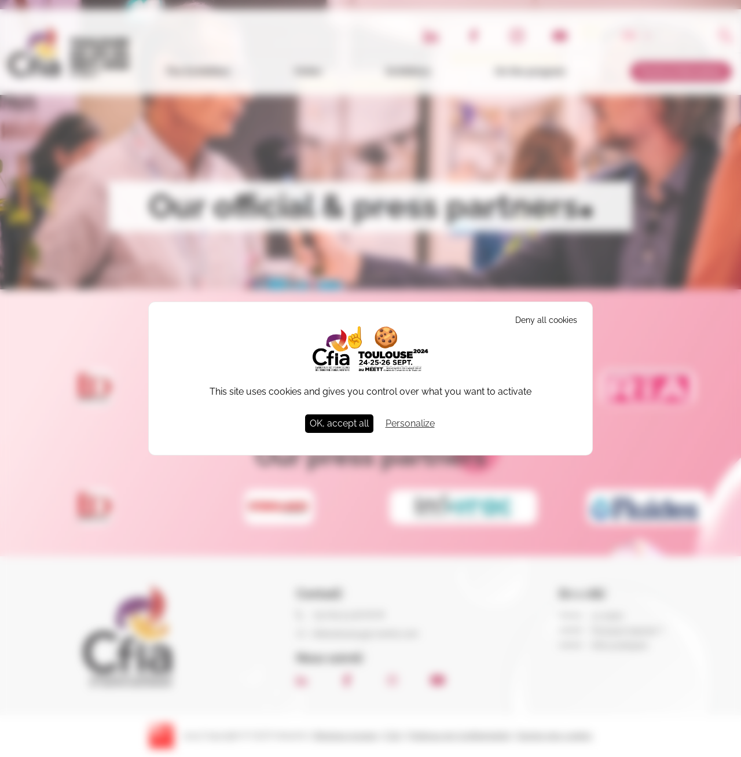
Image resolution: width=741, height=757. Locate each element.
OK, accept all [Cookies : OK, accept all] (339, 423)
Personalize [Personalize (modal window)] (410, 423)
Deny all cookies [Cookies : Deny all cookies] (546, 320)
